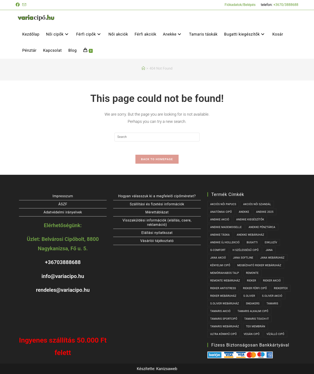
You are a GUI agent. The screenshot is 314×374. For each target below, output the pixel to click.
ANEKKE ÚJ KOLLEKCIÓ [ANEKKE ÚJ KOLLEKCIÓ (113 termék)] (225, 242)
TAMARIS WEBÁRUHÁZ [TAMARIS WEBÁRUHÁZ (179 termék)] (224, 326)
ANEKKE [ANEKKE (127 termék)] (244, 211)
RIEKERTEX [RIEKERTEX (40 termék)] (281, 288)
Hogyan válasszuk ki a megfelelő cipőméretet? (157, 196)
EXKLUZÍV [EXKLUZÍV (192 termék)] (271, 242)
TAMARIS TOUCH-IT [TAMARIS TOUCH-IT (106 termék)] (256, 318)
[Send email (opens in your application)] (24, 5)
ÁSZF (62, 204)
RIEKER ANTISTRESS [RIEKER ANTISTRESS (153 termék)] (223, 288)
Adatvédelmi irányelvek (63, 212)
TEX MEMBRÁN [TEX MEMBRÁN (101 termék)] (255, 326)
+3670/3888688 (285, 5)
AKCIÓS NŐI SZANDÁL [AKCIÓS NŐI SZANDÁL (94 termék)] (257, 204)
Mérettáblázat (157, 212)
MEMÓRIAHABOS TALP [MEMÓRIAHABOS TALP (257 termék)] (224, 272)
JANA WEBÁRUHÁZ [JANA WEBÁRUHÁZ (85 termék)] (272, 257)
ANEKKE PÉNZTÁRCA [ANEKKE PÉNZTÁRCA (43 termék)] (262, 227)
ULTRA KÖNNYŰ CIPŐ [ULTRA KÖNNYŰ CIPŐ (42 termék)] (223, 334)
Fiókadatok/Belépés (240, 5)
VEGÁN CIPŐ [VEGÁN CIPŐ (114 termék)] (252, 334)
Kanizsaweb (166, 368)
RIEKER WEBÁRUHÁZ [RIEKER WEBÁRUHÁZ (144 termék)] (223, 295)
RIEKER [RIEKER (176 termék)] (251, 280)
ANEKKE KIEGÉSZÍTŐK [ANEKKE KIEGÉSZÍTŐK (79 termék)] (250, 219)
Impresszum (63, 196)
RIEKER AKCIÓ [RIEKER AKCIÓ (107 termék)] (272, 280)
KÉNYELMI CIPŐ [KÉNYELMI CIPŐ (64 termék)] (220, 265)
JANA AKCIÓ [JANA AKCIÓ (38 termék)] (218, 257)
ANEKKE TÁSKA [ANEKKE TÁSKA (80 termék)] (220, 234)
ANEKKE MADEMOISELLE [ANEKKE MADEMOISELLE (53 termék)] (226, 227)
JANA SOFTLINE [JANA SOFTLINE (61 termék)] (243, 257)
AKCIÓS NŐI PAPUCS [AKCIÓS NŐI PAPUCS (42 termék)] (223, 204)
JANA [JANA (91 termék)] (269, 250)
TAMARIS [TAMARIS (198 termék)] (272, 303)
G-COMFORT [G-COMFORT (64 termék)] (218, 250)
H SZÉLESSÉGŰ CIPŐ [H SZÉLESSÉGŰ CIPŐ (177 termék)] (245, 250)
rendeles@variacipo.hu (63, 290)
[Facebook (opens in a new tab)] (18, 5)
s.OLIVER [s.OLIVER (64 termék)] (249, 295)
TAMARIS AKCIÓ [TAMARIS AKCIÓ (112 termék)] (220, 311)
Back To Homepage (157, 159)
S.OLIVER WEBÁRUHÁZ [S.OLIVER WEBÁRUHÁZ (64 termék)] (224, 303)
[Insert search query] (157, 137)
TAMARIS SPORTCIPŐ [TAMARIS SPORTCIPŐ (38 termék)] (223, 318)
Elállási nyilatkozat (156, 233)
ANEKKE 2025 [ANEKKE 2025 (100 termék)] (264, 211)
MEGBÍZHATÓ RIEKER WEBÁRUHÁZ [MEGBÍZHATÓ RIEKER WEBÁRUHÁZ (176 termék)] (259, 265)
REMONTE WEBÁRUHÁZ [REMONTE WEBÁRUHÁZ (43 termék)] (225, 280)
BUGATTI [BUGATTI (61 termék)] (252, 242)
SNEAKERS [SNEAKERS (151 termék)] (252, 303)
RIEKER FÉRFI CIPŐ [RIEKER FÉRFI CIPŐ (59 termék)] (255, 288)
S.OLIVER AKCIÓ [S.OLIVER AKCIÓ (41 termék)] (272, 295)
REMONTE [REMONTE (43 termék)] (252, 272)
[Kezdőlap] (143, 68)
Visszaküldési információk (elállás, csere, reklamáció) (157, 222)
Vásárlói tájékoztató (157, 241)
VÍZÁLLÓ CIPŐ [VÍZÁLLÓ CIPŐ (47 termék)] (275, 334)
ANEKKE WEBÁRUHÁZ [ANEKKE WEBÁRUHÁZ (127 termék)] (250, 234)
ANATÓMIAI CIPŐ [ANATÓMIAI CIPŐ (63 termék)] (221, 211)
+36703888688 (63, 262)
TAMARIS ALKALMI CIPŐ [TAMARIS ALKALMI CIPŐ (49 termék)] (252, 311)
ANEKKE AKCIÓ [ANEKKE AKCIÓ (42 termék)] (219, 219)
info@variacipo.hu (62, 276)
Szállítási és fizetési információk (157, 204)
